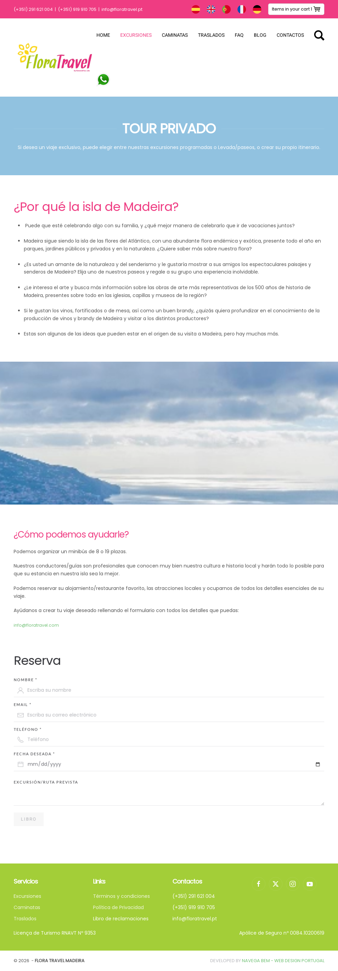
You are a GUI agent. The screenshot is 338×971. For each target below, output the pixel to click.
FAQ (239, 35)
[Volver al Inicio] (55, 57)
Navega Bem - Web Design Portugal (283, 960)
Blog (260, 35)
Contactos (290, 35)
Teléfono (34, 729)
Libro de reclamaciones (121, 918)
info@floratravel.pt (122, 9)
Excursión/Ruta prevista (51, 782)
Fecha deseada (41, 752)
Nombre (32, 682)
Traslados (211, 35)
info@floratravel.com (36, 625)
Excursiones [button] (136, 35)
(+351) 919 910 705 (77, 9)
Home (103, 35)
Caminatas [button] (175, 35)
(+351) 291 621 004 (33, 9)
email (29, 705)
